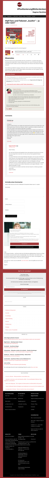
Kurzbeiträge (8, 315)
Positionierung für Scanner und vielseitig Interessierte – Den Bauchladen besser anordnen (24, 443)
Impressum (33, 439)
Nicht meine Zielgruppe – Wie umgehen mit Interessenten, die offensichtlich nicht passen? (24, 383)
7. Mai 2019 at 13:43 (12, 147)
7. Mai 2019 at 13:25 (10, 121)
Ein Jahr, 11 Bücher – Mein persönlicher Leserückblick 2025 (17, 376)
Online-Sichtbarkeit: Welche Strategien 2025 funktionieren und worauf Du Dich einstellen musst (25, 386)
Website (7, 210)
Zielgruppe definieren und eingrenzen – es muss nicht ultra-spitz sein (23, 449)
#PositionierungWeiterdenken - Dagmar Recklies (24, 4)
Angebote (9, 16)
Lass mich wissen (24, 260)
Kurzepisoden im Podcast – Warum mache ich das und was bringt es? (20, 389)
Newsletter (28, 16)
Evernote (7, 313)
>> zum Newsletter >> (9, 449)
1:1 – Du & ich (20, 395)
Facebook (33, 406)
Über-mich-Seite (34, 367)
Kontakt (33, 16)
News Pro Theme (20, 475)
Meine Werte (7, 401)
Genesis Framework (28, 475)
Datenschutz (33, 441)
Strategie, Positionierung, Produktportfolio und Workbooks (16, 360)
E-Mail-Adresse (8, 204)
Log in (38, 475)
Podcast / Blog (34, 404)
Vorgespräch (20, 406)
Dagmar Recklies (12, 145)
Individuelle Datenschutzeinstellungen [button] (24, 247)
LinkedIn (32, 409)
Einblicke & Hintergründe (10, 310)
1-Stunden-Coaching (22, 404)
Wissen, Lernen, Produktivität (11, 329)
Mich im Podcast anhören (10, 409)
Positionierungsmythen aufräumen (11, 347)
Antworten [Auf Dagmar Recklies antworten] (11, 172)
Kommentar (7, 187)
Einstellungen (35, 240)
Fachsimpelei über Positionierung (11, 343)
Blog (24, 16)
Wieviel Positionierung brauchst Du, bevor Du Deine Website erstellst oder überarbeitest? (22, 339)
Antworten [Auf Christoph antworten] (9, 141)
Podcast (20, 16)
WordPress (34, 475)
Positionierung (8, 324)
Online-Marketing (8, 318)
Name (6, 198)
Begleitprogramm (21, 401)
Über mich (16, 16)
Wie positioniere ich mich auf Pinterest (12, 356)
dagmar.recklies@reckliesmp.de (37, 398)
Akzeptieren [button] (24, 243)
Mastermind (20, 398)
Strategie (7, 327)
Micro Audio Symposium (36, 417)
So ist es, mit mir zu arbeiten (11, 398)
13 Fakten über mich (9, 404)
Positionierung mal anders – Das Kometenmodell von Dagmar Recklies (18, 351)
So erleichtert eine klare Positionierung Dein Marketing (15, 364)
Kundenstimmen (8, 406)
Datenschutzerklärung (14, 240)
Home (5, 16)
